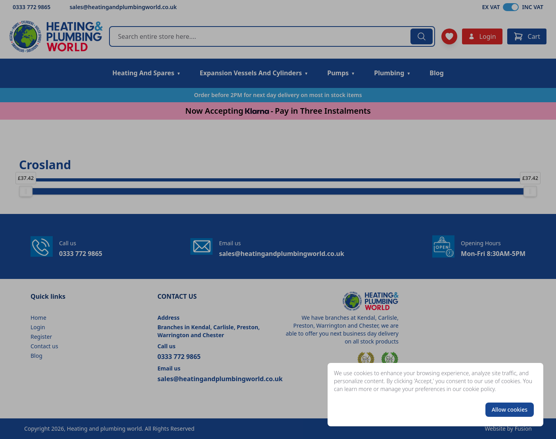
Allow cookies (509, 409)
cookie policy (479, 389)
